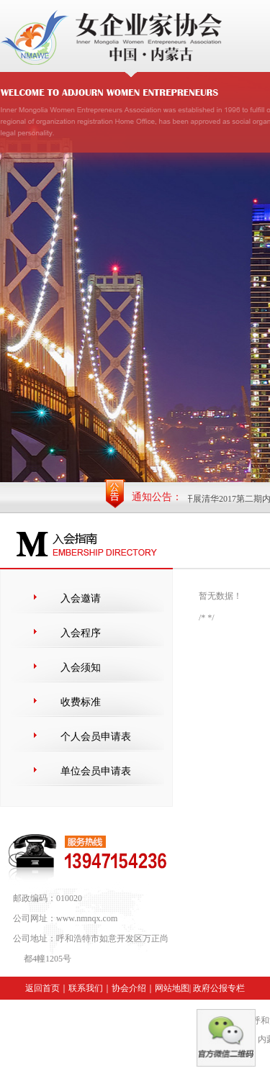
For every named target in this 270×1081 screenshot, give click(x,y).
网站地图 (172, 988)
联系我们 (85, 988)
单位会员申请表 (95, 771)
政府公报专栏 (219, 988)
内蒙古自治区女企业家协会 (135, 277)
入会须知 (80, 667)
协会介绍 (129, 988)
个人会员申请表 (95, 736)
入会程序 (80, 633)
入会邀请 (80, 598)
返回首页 (42, 988)
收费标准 (80, 702)
